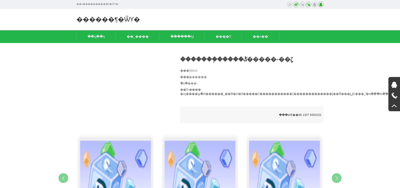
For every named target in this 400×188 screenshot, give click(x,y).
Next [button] (336, 178)
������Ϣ (182, 36)
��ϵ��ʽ (261, 36)
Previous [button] (63, 178)
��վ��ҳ (96, 36)
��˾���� (138, 36)
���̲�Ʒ (223, 36)
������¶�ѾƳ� (108, 19)
